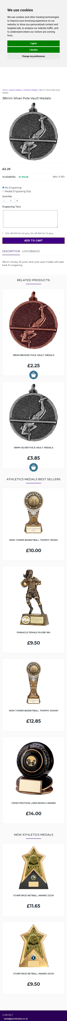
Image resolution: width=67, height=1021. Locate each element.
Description (11, 251)
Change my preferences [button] (33, 56)
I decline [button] (33, 50)
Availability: (9, 176)
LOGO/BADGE (31, 251)
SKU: (55, 176)
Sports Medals (15, 90)
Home (5, 90)
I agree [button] (33, 43)
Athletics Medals (30, 90)
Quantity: (7, 196)
